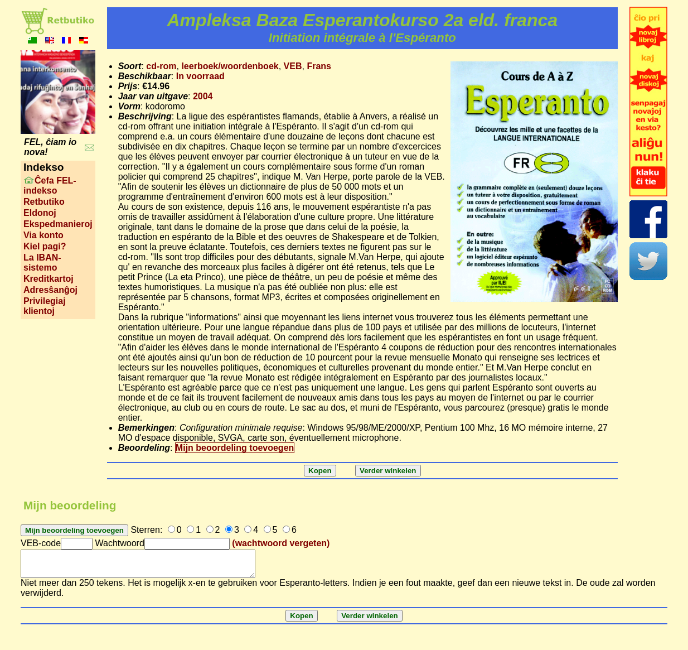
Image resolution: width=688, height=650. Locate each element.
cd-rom (161, 66)
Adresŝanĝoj (50, 290)
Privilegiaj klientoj (44, 306)
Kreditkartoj (48, 278)
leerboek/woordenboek (229, 66)
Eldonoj (39, 213)
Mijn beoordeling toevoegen (235, 447)
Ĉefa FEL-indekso (49, 185)
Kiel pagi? (44, 246)
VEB (293, 66)
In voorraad (200, 76)
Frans (319, 66)
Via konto (43, 235)
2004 (203, 96)
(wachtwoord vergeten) (281, 543)
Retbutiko (44, 201)
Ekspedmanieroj (58, 224)
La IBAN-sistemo (42, 262)
